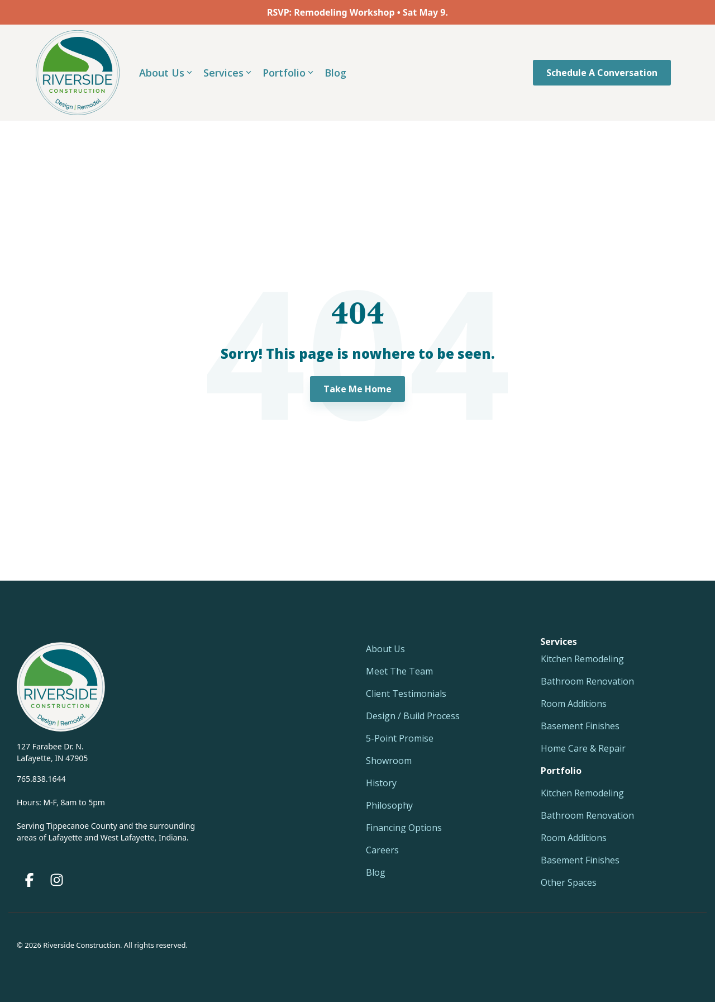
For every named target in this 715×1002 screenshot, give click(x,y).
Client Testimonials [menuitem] (406, 693)
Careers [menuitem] (382, 850)
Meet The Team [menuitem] (399, 671)
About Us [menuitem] (385, 649)
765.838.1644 (41, 778)
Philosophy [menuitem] (389, 805)
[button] (30, 882)
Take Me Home (357, 389)
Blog (335, 72)
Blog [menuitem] (375, 872)
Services (227, 72)
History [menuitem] (381, 783)
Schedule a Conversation (601, 73)
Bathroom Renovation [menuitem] (587, 681)
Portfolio (288, 72)
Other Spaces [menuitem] (569, 882)
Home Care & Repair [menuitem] (583, 748)
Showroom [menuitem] (389, 760)
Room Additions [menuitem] (574, 703)
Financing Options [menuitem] (404, 827)
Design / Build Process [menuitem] (413, 716)
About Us (165, 72)
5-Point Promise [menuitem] (399, 738)
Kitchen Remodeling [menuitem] (582, 659)
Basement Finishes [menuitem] (580, 726)
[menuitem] (561, 770)
